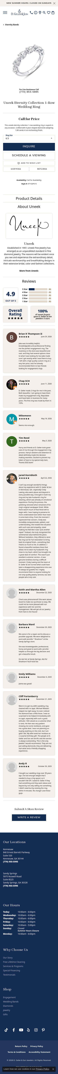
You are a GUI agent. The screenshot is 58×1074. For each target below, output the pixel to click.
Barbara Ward (27, 624)
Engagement (9, 997)
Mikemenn (25, 415)
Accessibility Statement (39, 1052)
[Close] (54, 3)
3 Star (25, 295)
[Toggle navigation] (5, 12)
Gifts (5, 1014)
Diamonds (8, 1006)
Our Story (8, 957)
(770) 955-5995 (29, 92)
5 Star (25, 289)
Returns (42, 169)
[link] (31, 12)
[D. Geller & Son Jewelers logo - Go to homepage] (19, 12)
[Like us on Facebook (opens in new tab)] (14, 1030)
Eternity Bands (12, 24)
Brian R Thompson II (30, 333)
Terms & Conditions (17, 1052)
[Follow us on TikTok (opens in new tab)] (6, 1030)
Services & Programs (13, 966)
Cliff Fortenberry (28, 696)
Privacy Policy (36, 1046)
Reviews (29, 281)
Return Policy (21, 1046)
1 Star (25, 301)
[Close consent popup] (53, 1069)
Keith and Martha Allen (32, 589)
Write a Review (29, 817)
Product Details (29, 198)
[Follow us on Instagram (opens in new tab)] (36, 1030)
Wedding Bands (11, 1001)
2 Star (25, 298)
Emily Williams (27, 673)
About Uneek (29, 206)
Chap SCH (24, 380)
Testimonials (9, 974)
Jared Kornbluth (28, 475)
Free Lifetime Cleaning (14, 962)
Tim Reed (24, 437)
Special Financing (11, 970)
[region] (29, 60)
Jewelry (6, 1010)
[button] (44, 12)
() (50, 289)
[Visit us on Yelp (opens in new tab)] (28, 1030)
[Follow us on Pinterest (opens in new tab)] (43, 1030)
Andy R (23, 763)
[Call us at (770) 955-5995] (10, 861)
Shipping (16, 169)
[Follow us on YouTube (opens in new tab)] (21, 1030)
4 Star (25, 292)
